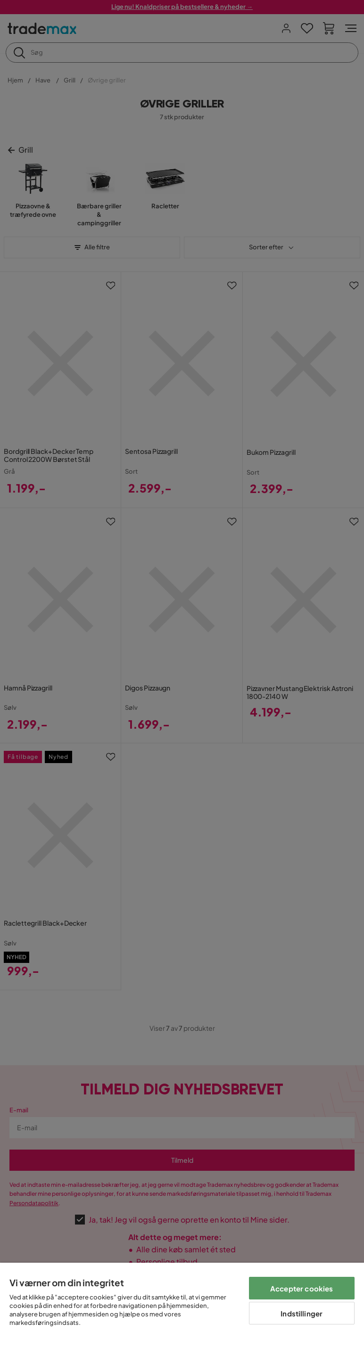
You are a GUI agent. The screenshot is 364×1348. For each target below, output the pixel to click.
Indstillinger (302, 1313)
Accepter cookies (301, 1288)
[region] (182, 1305)
